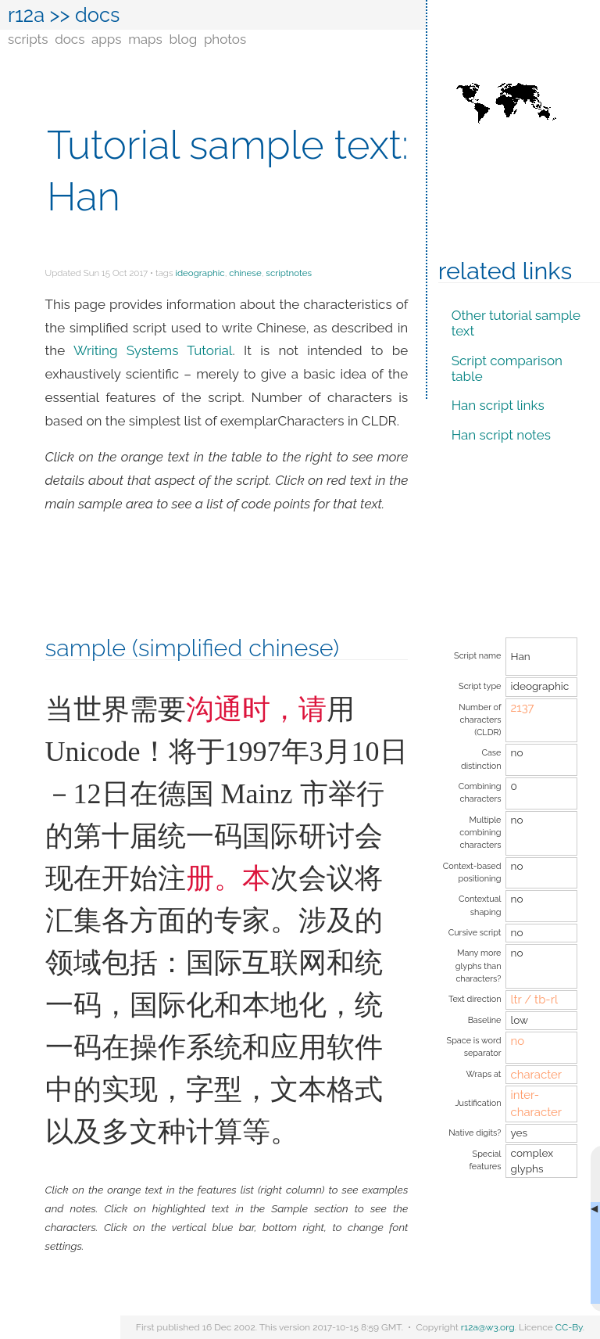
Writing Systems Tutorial (153, 350)
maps (145, 39)
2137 (522, 708)
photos (225, 39)
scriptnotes (289, 272)
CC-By (569, 1327)
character (536, 1075)
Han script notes (501, 435)
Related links (505, 271)
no (517, 1041)
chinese (245, 272)
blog (183, 39)
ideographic (199, 272)
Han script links (498, 405)
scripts (28, 39)
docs (69, 39)
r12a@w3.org (488, 1327)
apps (106, 39)
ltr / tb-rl (534, 1000)
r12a (26, 15)
